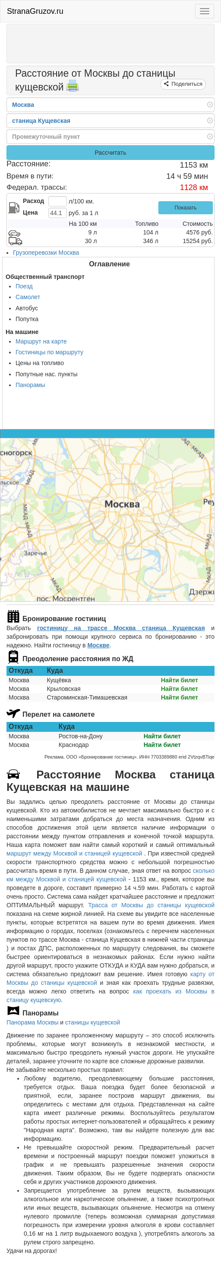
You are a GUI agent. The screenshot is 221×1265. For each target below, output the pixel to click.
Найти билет (179, 680)
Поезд (24, 286)
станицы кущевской (92, 1022)
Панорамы (30, 384)
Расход (33, 200)
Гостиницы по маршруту (49, 352)
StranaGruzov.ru (35, 11)
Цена (30, 212)
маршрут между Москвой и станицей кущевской (75, 853)
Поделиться (186, 84)
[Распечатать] (72, 88)
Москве (98, 645)
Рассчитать (110, 152)
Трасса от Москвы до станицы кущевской (151, 905)
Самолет (28, 297)
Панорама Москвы (32, 1022)
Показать (185, 208)
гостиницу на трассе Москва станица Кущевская (121, 628)
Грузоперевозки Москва (46, 252)
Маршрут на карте (41, 341)
